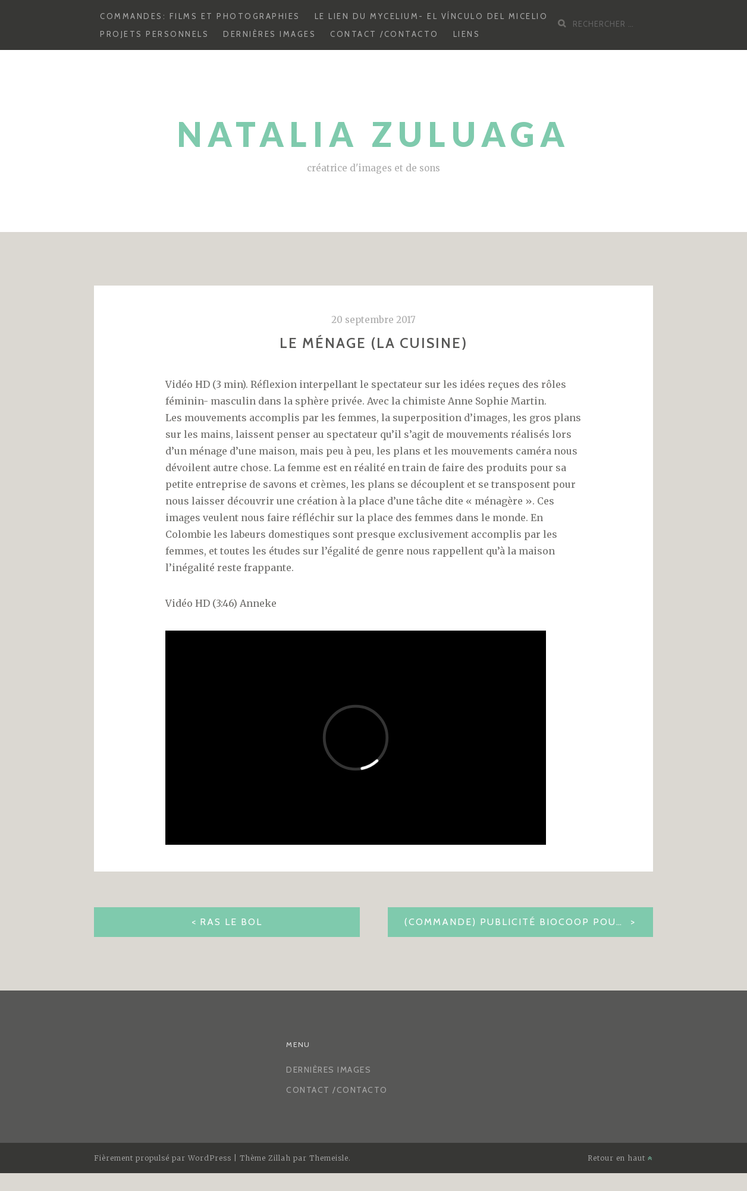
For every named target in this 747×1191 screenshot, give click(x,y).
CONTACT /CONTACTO (384, 34)
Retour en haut (620, 1158)
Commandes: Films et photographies (200, 16)
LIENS (467, 34)
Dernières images (269, 34)
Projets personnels (154, 34)
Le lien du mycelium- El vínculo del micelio (431, 16)
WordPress (209, 1158)
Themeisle (329, 1158)
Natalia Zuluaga (373, 134)
